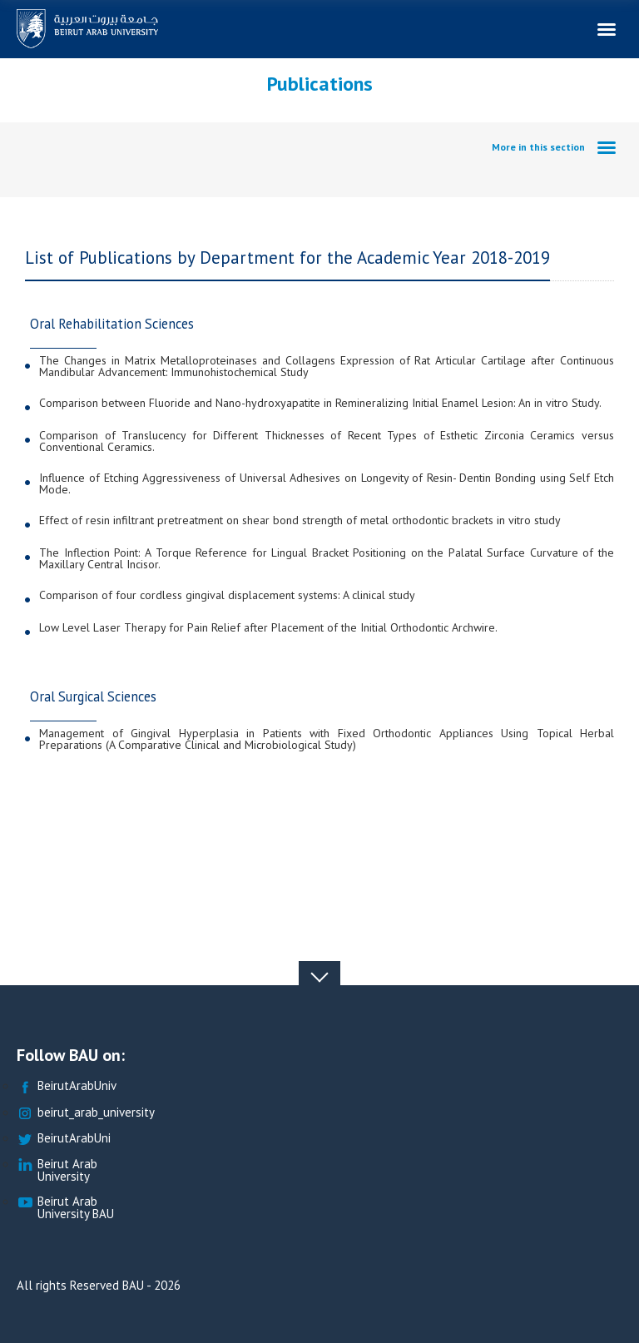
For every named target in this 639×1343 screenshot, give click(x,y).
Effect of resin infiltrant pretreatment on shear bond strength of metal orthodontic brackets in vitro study (300, 521)
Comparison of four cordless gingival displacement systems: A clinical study (227, 595)
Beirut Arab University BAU (65, 1208)
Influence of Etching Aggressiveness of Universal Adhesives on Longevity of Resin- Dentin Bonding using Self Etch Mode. (326, 483)
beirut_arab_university (86, 1113)
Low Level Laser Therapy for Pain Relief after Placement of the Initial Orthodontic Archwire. (268, 628)
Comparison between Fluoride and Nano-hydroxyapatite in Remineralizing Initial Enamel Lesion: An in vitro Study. (320, 403)
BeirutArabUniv (66, 1086)
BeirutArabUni (64, 1139)
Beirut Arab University (57, 1170)
